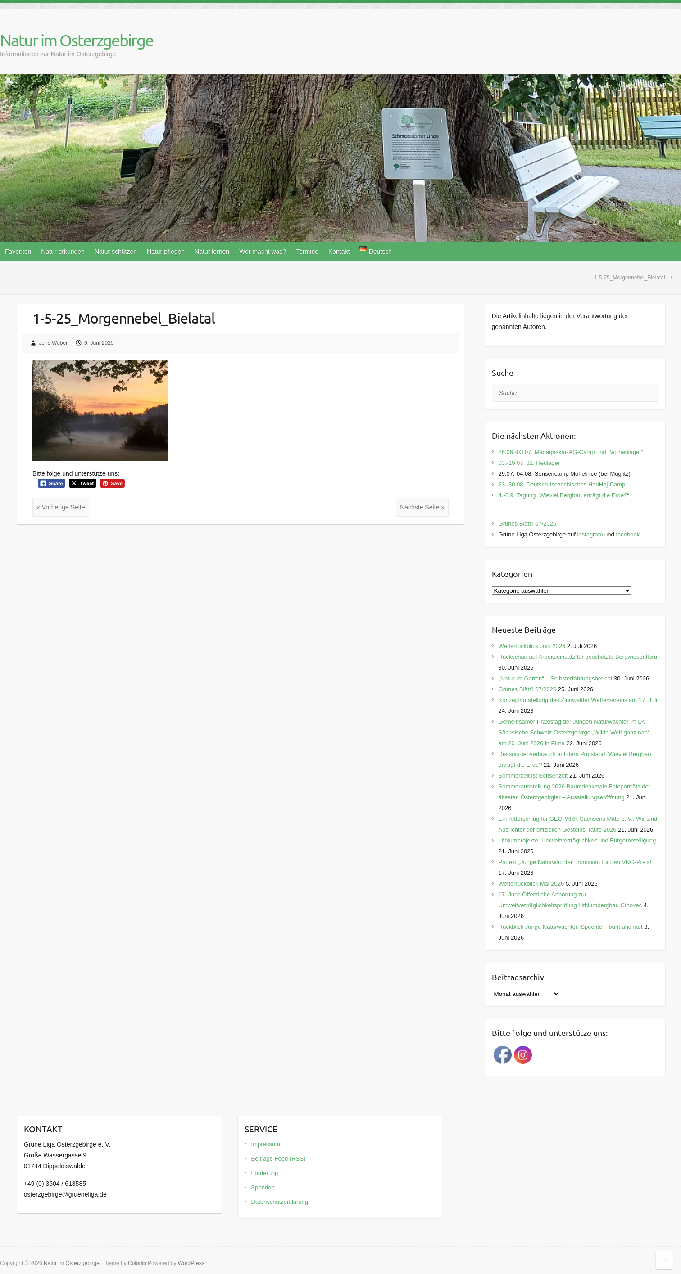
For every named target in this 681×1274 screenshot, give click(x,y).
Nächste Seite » (422, 507)
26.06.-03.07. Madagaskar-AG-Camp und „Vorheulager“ (571, 452)
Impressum (265, 1144)
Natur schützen (116, 251)
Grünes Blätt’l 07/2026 (528, 523)
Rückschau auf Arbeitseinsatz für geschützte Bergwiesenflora (578, 656)
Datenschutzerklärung (279, 1201)
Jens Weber (53, 343)
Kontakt (339, 251)
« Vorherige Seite (60, 507)
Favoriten (18, 251)
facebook (628, 534)
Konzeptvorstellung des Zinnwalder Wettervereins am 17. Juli (578, 700)
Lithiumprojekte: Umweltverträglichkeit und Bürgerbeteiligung (577, 840)
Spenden (263, 1187)
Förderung (264, 1173)
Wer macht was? (262, 251)
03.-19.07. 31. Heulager (529, 462)
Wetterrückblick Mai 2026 (531, 883)
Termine (307, 251)
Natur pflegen (166, 251)
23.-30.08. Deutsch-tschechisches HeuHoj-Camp (562, 484)
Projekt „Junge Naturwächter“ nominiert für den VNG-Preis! (575, 862)
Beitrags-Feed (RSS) (278, 1158)
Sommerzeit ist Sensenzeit (533, 775)
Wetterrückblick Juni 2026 (532, 646)
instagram (590, 534)
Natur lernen (212, 251)
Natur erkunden (63, 251)
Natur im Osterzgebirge (76, 40)
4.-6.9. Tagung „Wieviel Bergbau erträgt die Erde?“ (564, 495)
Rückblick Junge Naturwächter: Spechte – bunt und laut (571, 926)
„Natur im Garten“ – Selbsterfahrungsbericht (556, 678)
